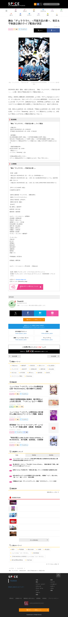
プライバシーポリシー (53, 598)
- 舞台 (36, 582)
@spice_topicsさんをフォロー (16, 587)
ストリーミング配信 (16, 376)
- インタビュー (53, 584)
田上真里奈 (50, 365)
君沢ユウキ (41, 365)
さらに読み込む (39, 540)
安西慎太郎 (33, 369)
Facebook (13, 581)
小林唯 (38, 549)
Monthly (51, 455)
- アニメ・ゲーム (39, 588)
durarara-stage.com (21, 279)
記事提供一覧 (19, 598)
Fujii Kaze (28, 560)
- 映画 (36, 594)
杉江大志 (13, 372)
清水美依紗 (35, 553)
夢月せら (31, 372)
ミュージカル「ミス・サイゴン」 (19, 553)
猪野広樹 (42, 369)
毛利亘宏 (32, 365)
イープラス (11, 568)
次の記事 (55, 356)
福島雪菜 (39, 372)
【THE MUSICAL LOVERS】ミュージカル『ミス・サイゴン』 (27, 556)
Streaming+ (28, 376)
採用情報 (38, 598)
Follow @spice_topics (21, 333)
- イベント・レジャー (40, 584)
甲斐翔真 (21, 549)
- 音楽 (36, 579)
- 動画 (51, 579)
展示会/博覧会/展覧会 (16, 560)
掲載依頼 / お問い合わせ (29, 598)
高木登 (47, 372)
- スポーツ (37, 592)
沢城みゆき (14, 365)
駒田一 (12, 549)
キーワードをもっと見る (52, 564)
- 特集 (51, 590)
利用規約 (44, 598)
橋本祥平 (24, 369)
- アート (37, 590)
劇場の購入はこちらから (30, 287)
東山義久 (47, 549)
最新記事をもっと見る (53, 492)
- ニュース (52, 582)
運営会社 (11, 598)
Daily (17, 455)
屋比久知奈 (30, 549)
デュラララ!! (14, 369)
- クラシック (38, 586)
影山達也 (51, 369)
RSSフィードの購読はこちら (35, 319)
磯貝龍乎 (23, 365)
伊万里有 (22, 372)
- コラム (52, 588)
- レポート (52, 586)
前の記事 (13, 356)
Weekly (34, 455)
